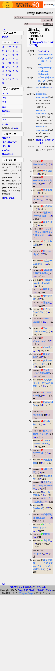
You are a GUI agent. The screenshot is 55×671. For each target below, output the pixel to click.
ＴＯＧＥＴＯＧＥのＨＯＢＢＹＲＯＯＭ (43, 232)
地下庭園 (47, 190)
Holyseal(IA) (44, 74)
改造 (4, 102)
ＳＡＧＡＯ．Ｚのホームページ (43, 485)
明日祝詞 (47, 171)
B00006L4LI (41, 127)
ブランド (16, 42)
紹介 (4, 107)
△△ (3, 584)
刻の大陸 (47, 206)
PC (3, 115)
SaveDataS (38, 508)
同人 (4, 120)
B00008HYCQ (41, 110)
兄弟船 (46, 302)
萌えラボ (47, 222)
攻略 (4, 98)
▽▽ (3, 29)
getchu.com (43, 71)
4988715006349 (42, 97)
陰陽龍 (46, 534)
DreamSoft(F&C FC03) (41, 43)
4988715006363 (42, 130)
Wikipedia (37, 553)
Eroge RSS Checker (27, 590)
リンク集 (6, 146)
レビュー (6, 93)
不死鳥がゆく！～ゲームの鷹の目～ (43, 383)
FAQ (14, 142)
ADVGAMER (39, 164)
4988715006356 (42, 114)
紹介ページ (46, 61)
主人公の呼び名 (42, 87)
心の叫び (47, 347)
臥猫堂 (46, 289)
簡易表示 (6, 111)
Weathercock (39, 341)
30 (17, 128)
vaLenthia (37, 415)
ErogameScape (45, 68)
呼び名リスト (8, 154)
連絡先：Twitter (45, 590)
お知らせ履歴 (8, 198)
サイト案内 (7, 142)
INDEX (5, 37)
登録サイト (7, 138)
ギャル (5, 124)
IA (52, 58)
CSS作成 (6, 150)
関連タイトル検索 (43, 140)
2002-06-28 (43, 51)
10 (14, 128)
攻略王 (46, 540)
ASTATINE (38, 453)
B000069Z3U (41, 94)
